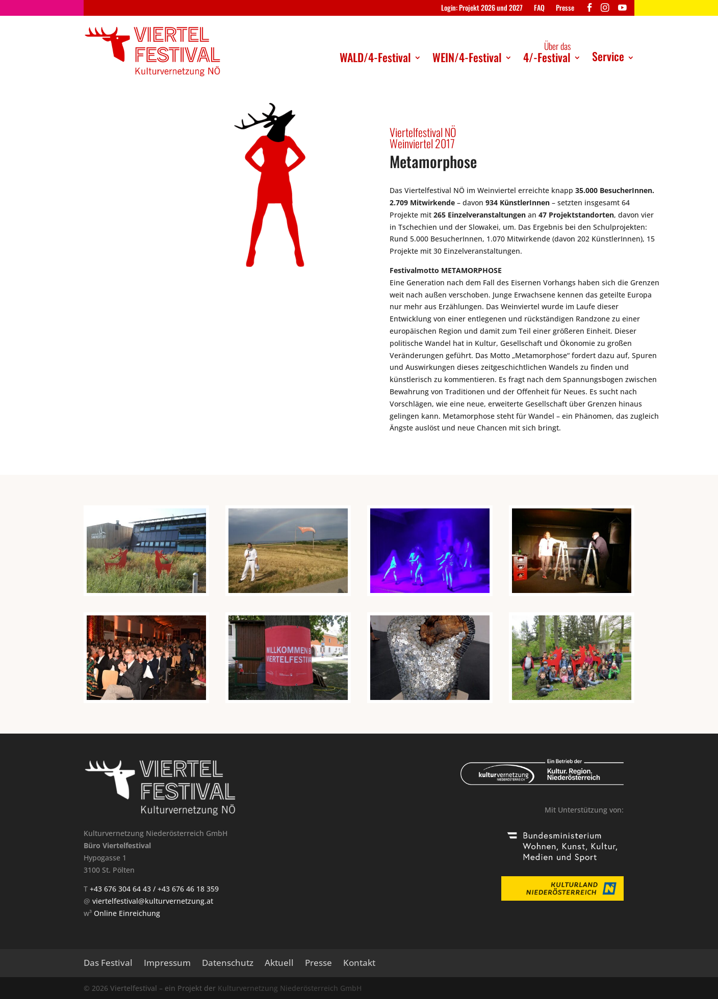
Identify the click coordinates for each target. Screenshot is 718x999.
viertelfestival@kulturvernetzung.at (152, 901)
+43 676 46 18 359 (188, 889)
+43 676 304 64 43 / (124, 889)
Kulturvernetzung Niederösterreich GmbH (290, 988)
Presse (565, 8)
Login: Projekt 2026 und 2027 (482, 8)
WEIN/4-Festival (467, 57)
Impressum (167, 963)
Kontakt (359, 963)
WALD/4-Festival (375, 57)
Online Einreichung (127, 913)
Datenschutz (227, 963)
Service (608, 56)
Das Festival (108, 963)
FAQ (539, 8)
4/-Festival (547, 52)
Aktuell (279, 963)
